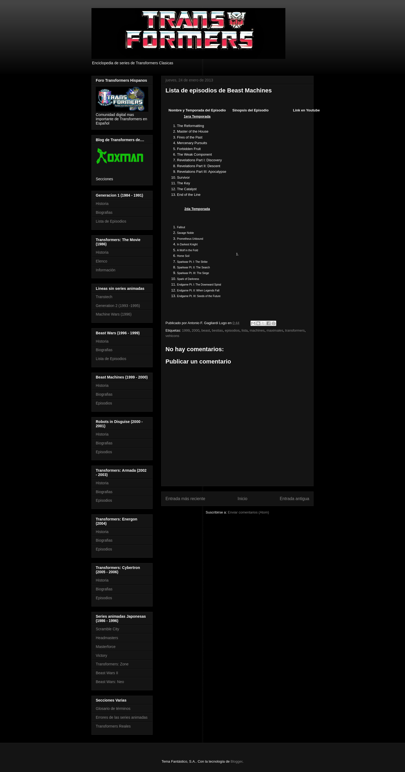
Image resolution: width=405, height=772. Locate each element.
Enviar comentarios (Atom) (248, 512)
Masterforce (106, 646)
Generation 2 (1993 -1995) (118, 305)
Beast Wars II (107, 673)
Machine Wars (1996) (113, 314)
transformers (295, 330)
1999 (186, 330)
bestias (217, 330)
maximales (275, 330)
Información (105, 270)
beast (205, 330)
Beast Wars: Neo (110, 682)
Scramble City (107, 629)
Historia (102, 203)
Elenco (101, 261)
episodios (232, 330)
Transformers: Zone (112, 664)
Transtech (104, 297)
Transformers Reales (113, 726)
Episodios (104, 403)
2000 (196, 330)
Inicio (242, 498)
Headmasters (107, 638)
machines (257, 330)
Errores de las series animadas (122, 717)
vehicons (172, 336)
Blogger (236, 761)
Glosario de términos (113, 708)
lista (244, 330)
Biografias (104, 212)
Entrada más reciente (185, 498)
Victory (101, 655)
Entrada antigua (294, 498)
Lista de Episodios (111, 221)
